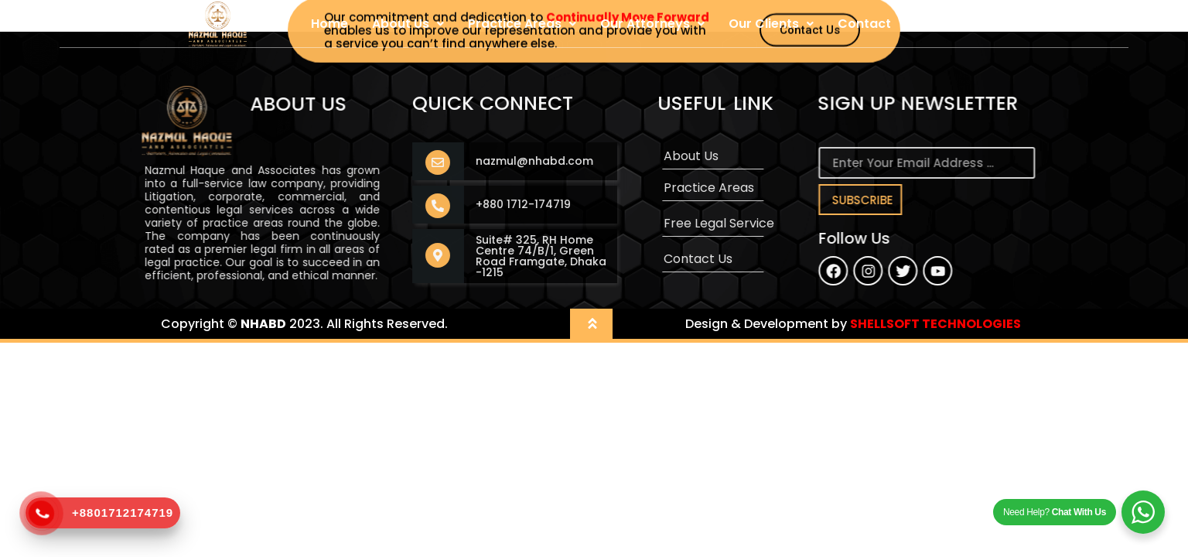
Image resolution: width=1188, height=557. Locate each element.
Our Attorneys (652, 23)
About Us (408, 23)
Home (329, 23)
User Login (948, 23)
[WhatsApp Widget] (1143, 512)
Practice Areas (522, 23)
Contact (864, 23)
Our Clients (771, 23)
